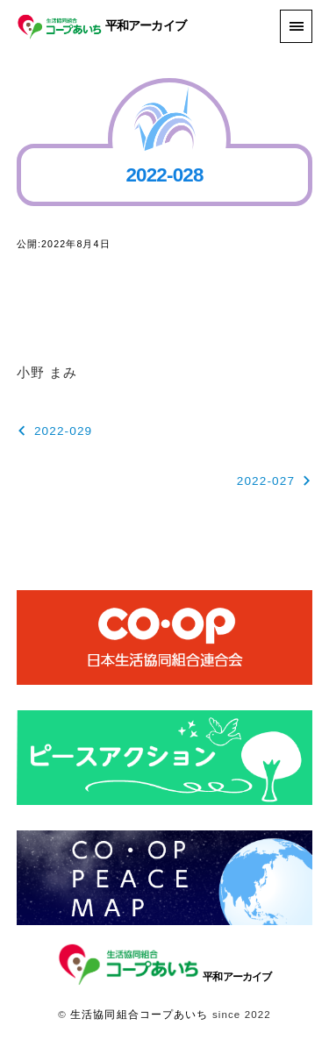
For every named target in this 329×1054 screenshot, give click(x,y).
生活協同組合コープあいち (139, 1014)
